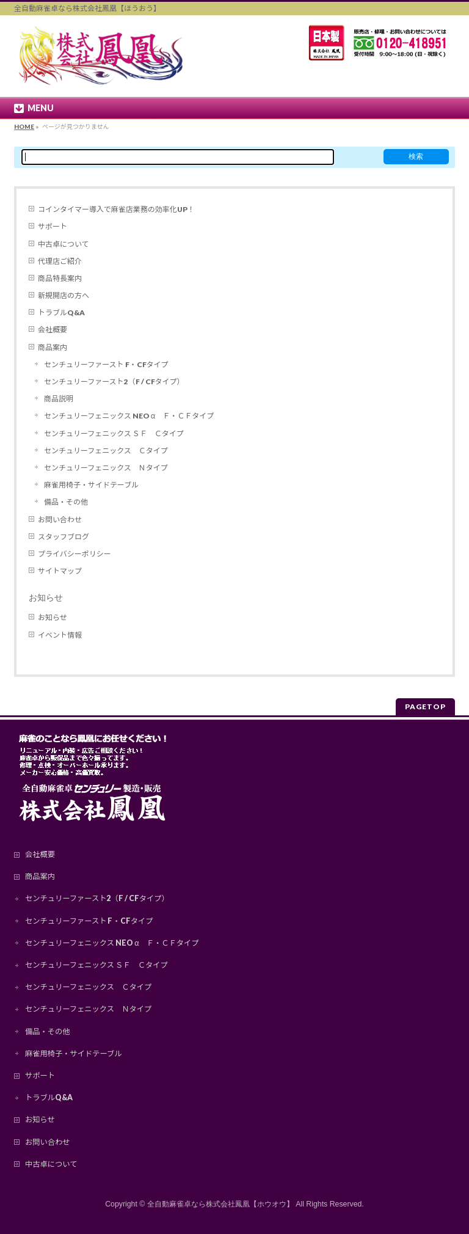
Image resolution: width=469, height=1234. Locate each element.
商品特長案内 (60, 278)
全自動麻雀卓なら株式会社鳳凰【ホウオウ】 (220, 1204)
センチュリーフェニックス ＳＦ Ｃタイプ (114, 433)
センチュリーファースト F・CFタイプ (106, 364)
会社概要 (52, 329)
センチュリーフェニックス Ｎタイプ (106, 467)
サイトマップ (60, 570)
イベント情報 (60, 635)
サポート (52, 226)
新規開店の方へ (63, 295)
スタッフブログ (63, 536)
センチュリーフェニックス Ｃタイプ (106, 450)
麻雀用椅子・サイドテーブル (91, 484)
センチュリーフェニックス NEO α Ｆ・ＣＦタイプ (129, 415)
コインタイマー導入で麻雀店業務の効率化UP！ (116, 209)
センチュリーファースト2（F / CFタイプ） (114, 381)
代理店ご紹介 (60, 261)
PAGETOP (425, 706)
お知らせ (46, 597)
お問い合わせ (60, 519)
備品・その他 (66, 501)
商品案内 (52, 347)
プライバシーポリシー (74, 553)
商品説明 (58, 398)
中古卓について (63, 244)
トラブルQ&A (61, 312)
